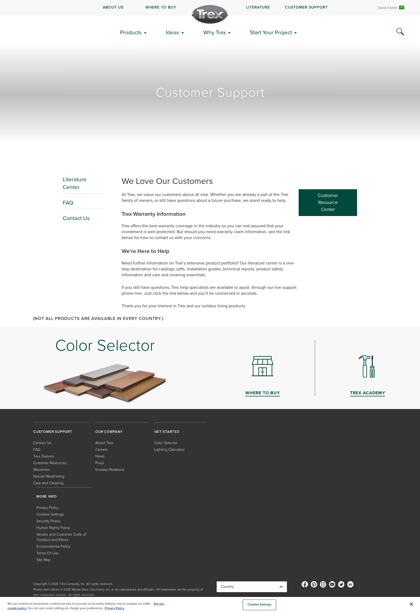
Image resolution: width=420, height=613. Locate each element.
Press (99, 463)
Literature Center (75, 183)
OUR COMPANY (109, 431)
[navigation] (210, 8)
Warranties (41, 469)
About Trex (104, 443)
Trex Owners (43, 456)
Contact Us (76, 218)
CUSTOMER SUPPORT (306, 7)
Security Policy (48, 521)
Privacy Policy (47, 507)
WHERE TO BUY (160, 7)
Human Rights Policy (53, 528)
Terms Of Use (47, 553)
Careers (101, 449)
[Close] (411, 604)
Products (131, 32)
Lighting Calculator (169, 449)
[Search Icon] (400, 32)
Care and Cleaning (48, 483)
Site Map (43, 560)
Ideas (172, 32)
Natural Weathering (48, 476)
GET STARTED (166, 431)
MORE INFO (46, 496)
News (99, 456)
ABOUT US (113, 7)
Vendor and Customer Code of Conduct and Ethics (61, 537)
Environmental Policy (53, 546)
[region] (210, 605)
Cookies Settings (50, 514)
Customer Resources (50, 463)
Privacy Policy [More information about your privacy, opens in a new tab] (114, 608)
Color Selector (165, 443)
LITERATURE (258, 7)
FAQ (68, 202)
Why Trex (214, 32)
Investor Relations (109, 469)
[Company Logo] (210, 14)
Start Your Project (271, 32)
